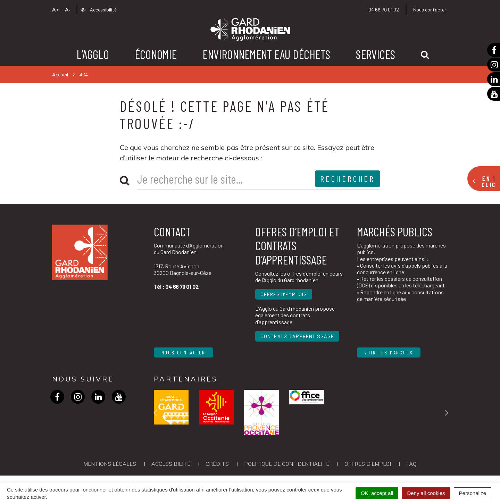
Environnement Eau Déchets (266, 54)
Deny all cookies (426, 493)
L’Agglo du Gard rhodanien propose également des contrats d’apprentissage (295, 315)
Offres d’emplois (283, 294)
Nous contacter (429, 9)
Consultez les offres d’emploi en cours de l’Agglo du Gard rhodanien (299, 276)
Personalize (472, 493)
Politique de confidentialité (286, 464)
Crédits (217, 464)
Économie (156, 54)
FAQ (411, 464)
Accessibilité (99, 9)
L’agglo (92, 54)
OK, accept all (377, 493)
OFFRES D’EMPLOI (367, 464)
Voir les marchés (389, 352)
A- (67, 10)
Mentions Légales (109, 464)
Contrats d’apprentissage (297, 336)
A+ (55, 10)
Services (375, 54)
